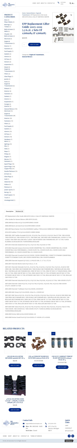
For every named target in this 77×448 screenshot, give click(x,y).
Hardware (7, 139)
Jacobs (6, 79)
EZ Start (6, 174)
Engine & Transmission (36, 54)
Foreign (6, 104)
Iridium (6, 184)
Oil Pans (6, 59)
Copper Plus (8, 168)
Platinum (7, 187)
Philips (6, 154)
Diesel (6, 67)
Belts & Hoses (8, 29)
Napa (6, 151)
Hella (5, 149)
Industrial (7, 182)
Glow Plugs (7, 76)
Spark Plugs (8, 164)
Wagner (6, 156)
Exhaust (6, 88)
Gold (5, 179)
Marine (6, 159)
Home (24, 13)
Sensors (6, 62)
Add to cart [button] (15, 365)
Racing (6, 192)
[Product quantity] (24, 44)
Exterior (6, 46)
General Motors (9, 109)
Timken (6, 27)
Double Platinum (9, 171)
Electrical (7, 39)
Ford (5, 82)
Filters (6, 74)
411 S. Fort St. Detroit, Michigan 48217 (53, 428)
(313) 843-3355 (52, 423)
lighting (6, 144)
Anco (5, 20)
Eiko (5, 146)
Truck (6, 197)
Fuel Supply (7, 51)
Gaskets (6, 54)
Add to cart (34, 44)
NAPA (6, 31)
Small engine (8, 195)
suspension (7, 64)
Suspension (7, 101)
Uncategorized (8, 200)
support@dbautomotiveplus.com (34, 423)
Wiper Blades (8, 22)
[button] (71, 15)
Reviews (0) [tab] (19, 211)
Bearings (7, 24)
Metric (6, 141)
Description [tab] (9, 211)
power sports (8, 190)
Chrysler (6, 34)
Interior (6, 56)
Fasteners (7, 48)
